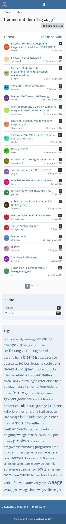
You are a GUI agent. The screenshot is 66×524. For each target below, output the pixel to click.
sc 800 (40, 458)
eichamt (30, 375)
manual (9, 423)
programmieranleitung (19, 447)
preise (8, 441)
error (41, 381)
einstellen (44, 375)
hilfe (24, 405)
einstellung (11, 381)
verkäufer (26, 483)
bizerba (30, 357)
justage (41, 406)
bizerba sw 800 (13, 364)
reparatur (36, 452)
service (39, 463)
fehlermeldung (46, 386)
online (42, 435)
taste (8, 475)
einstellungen (28, 381)
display (27, 369)
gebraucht (32, 393)
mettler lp (36, 423)
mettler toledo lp (40, 429)
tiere (16, 475)
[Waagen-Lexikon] (4, 4)
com (56, 363)
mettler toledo (15, 429)
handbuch (11, 406)
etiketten (10, 386)
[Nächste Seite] (37, 286)
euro (20, 386)
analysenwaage (26, 339)
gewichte (24, 399)
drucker (52, 369)
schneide (10, 464)
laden (24, 417)
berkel (43, 351)
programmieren (46, 447)
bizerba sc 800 (47, 358)
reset (7, 458)
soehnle (50, 464)
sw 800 (38, 469)
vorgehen (40, 483)
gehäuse (47, 393)
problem (21, 441)
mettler (21, 423)
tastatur (55, 469)
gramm (54, 399)
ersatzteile (53, 381)
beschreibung (13, 358)
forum (18, 393)
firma (8, 393)
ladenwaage (38, 417)
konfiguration (48, 412)
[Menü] (61, 4)
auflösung (23, 345)
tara (46, 469)
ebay (20, 375)
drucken (40, 369)
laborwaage (11, 417)
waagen (11, 489)
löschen (53, 417)
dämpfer (9, 375)
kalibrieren (12, 411)
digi (17, 369)
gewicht (10, 399)
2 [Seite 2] (32, 286)
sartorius (18, 458)
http (32, 405)
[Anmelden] (52, 4)
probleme (37, 441)
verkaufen (11, 483)
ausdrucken (39, 345)
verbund (42, 475)
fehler (30, 386)
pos (56, 435)
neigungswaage (15, 435)
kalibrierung (29, 411)
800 (7, 338)
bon (27, 363)
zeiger (57, 490)
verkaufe (56, 475)
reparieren (51, 452)
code (48, 363)
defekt (9, 369)
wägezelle (44, 490)
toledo (25, 475)
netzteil (32, 435)
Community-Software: (33, 518)
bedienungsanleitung (21, 350)
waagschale (27, 490)
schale (50, 458)
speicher (25, 469)
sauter (31, 458)
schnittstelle (25, 464)
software (11, 469)
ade (12, 339)
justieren (55, 405)
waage (55, 482)
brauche (37, 363)
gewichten (40, 399)
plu (50, 435)
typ (33, 475)
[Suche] (43, 4)
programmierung (16, 452)
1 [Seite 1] (27, 286)
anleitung (44, 338)
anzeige (10, 344)
